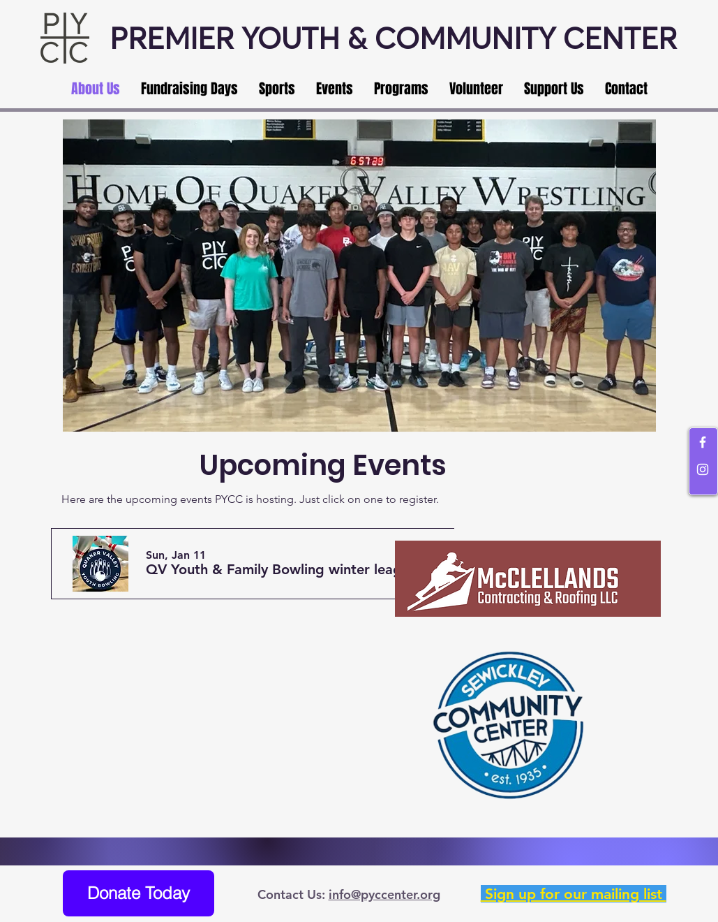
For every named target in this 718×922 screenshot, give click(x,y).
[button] (285, 569)
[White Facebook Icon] (702, 442)
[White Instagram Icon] (702, 469)
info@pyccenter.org (384, 894)
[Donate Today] (138, 893)
